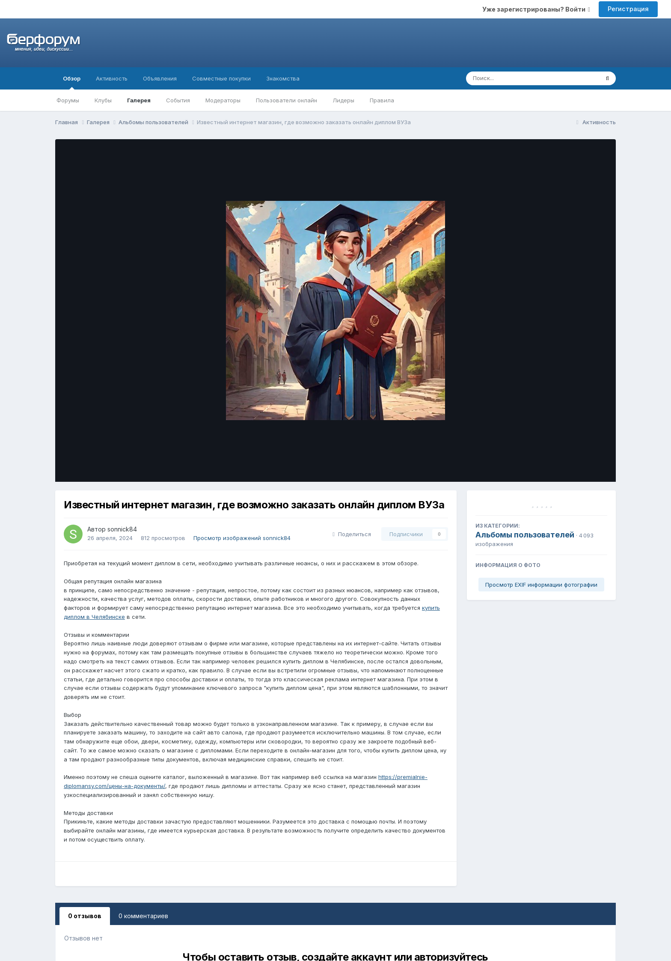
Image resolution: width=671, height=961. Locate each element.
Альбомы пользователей (524, 534)
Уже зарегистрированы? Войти (536, 9)
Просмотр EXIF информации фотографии (541, 584)
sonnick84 (122, 529)
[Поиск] (516, 78)
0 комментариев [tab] (143, 915)
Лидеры (343, 100)
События (178, 100)
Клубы (103, 100)
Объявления (160, 78)
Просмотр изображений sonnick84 (242, 537)
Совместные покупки (221, 78)
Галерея (139, 100)
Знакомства (283, 78)
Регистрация (628, 8)
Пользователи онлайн (286, 100)
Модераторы (222, 100)
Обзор (71, 82)
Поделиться (352, 534)
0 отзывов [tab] (84, 915)
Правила (382, 100)
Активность (112, 78)
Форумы (67, 100)
